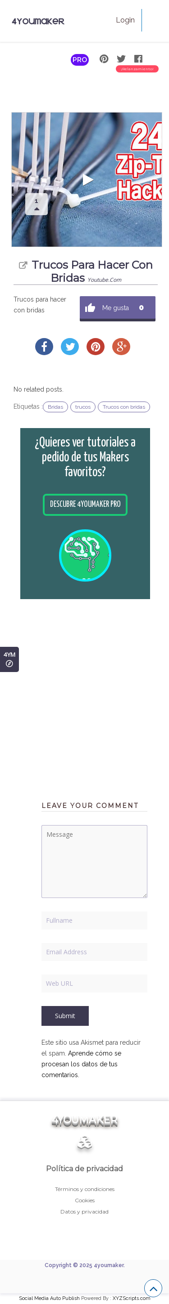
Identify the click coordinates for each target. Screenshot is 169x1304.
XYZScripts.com (132, 1298)
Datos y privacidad (84, 1211)
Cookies (85, 1200)
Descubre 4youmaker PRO (85, 505)
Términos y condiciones (84, 1189)
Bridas (55, 407)
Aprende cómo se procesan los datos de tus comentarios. (81, 1064)
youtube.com (104, 280)
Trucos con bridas (124, 407)
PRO (80, 60)
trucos (83, 407)
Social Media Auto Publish (49, 1298)
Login (125, 20)
